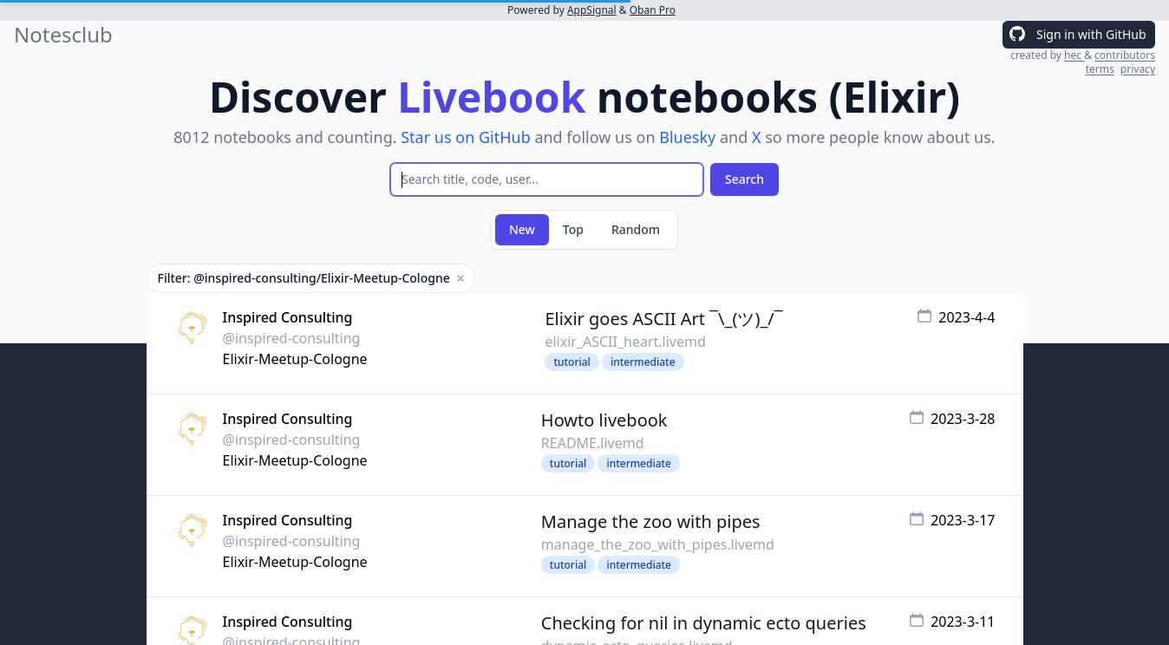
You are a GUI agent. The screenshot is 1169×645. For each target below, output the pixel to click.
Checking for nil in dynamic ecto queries (703, 623)
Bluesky (687, 137)
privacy (1137, 69)
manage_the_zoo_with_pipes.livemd (657, 544)
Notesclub (63, 35)
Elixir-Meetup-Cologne (295, 358)
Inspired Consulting (288, 317)
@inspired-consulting (292, 338)
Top (573, 229)
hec (1074, 55)
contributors (1124, 55)
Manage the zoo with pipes (651, 521)
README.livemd (592, 443)
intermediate (643, 362)
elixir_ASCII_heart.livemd (625, 341)
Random (635, 229)
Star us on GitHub (466, 137)
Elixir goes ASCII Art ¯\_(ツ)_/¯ (663, 318)
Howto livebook (604, 420)
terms (1100, 69)
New (522, 229)
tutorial (571, 362)
